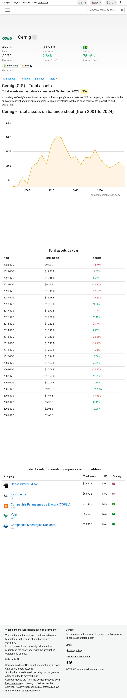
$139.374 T (43, 3)
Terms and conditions (78, 656)
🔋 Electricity (10, 65)
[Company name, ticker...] (106, 10)
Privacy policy (74, 650)
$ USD (110, 2)
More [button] (52, 78)
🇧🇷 (85, 47)
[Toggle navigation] (7, 10)
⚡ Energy (26, 65)
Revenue (25, 78)
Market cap (9, 78)
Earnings (39, 78)
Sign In (82, 2)
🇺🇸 (95, 2)
